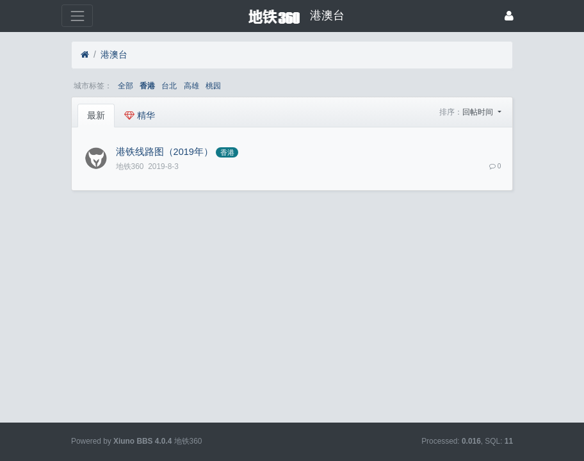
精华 (139, 115)
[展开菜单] (77, 15)
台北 (169, 85)
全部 (125, 85)
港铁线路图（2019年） (164, 152)
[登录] (509, 15)
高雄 (191, 85)
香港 (147, 85)
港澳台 (114, 54)
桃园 (213, 85)
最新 (96, 115)
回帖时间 (478, 112)
